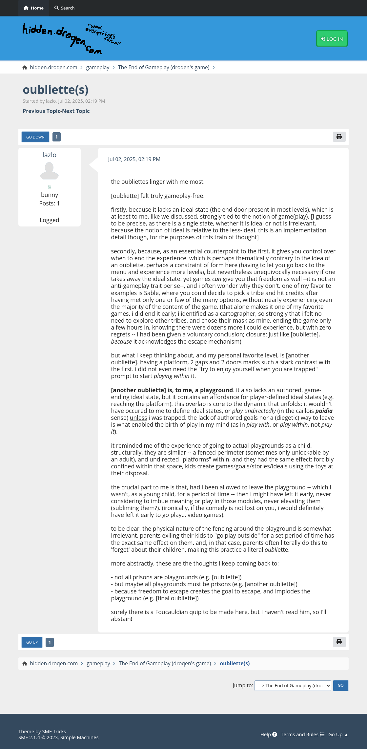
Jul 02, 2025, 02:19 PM (134, 159)
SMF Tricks (54, 731)
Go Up (32, 642)
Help (268, 735)
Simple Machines (80, 737)
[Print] (339, 136)
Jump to (242, 685)
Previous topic (41, 111)
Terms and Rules (302, 735)
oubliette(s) (56, 89)
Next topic (76, 111)
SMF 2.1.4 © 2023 (38, 737)
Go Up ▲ (338, 735)
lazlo (49, 154)
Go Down (35, 136)
